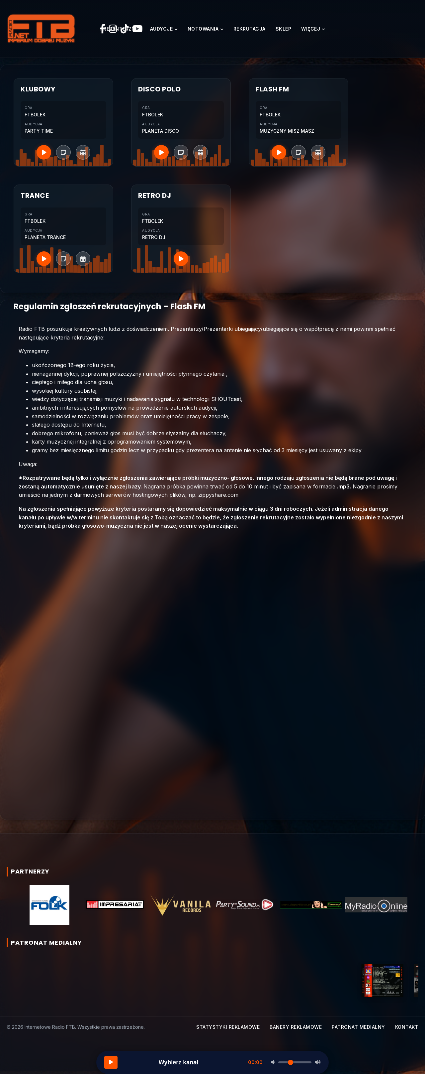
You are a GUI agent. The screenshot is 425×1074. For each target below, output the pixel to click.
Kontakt (407, 1030)
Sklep (284, 30)
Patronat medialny (358, 1030)
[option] (49, 908)
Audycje (161, 30)
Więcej (310, 30)
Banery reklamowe (296, 1030)
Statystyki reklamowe (228, 1030)
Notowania (203, 30)
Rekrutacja (249, 30)
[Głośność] (294, 1062)
